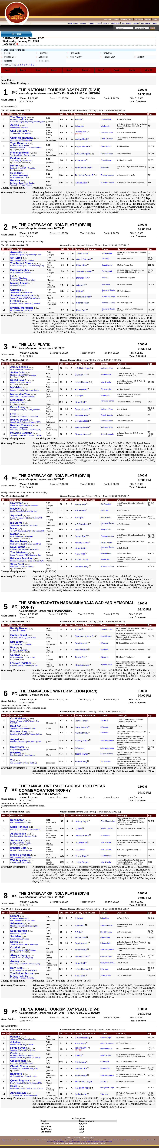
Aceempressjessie (30, 1095)
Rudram (15, 180)
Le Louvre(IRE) (34, 829)
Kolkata (148, 19)
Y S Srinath (80, 510)
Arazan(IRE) (15, 286)
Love (13, 414)
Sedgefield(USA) (16, 292)
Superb (23, 933)
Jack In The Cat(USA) (35, 1088)
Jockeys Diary (76, 57)
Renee (26, 939)
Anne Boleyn (18, 1093)
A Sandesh (80, 925)
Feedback (77, 1138)
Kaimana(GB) (31, 970)
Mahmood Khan (107, 133)
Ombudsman (18, 1060)
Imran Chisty (81, 761)
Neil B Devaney (106, 139)
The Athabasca (19, 552)
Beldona (15, 158)
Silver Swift (17, 564)
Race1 (8, 70)
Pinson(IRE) (14, 397)
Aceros (14, 125)
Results (7, 53)
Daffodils (23, 631)
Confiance (27, 644)
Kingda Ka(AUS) (16, 939)
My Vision (16, 387)
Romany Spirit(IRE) (33, 544)
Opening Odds (10, 57)
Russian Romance (21, 425)
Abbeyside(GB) (16, 1039)
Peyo (13, 647)
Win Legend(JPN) (17, 260)
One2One (107, 53)
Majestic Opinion (34, 742)
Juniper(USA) (15, 133)
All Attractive (18, 833)
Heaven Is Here (36, 734)
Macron (14, 534)
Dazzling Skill (33, 926)
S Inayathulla (106, 389)
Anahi (29, 863)
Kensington (17, 820)
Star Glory (16, 642)
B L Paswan (81, 842)
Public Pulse (115, 23)
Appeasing (32, 375)
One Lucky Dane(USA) (18, 429)
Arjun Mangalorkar (107, 740)
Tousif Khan (80, 131)
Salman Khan (82, 303)
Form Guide (75, 53)
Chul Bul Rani (18, 131)
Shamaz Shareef (84, 271)
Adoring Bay (29, 260)
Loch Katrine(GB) (35, 518)
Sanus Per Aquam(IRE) (19, 255)
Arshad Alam (81, 183)
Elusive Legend (29, 155)
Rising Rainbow (31, 511)
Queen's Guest (30, 638)
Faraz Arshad (106, 146)
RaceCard (43, 53)
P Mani (78, 119)
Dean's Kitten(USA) (17, 970)
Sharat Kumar (106, 119)
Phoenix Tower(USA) (18, 561)
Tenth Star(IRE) (16, 161)
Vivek (77, 529)
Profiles (83, 23)
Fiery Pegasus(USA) (37, 122)
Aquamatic (16, 515)
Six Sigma (28, 310)
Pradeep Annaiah (107, 175)
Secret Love (26, 133)
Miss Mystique (30, 755)
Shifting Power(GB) (17, 544)
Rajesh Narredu (107, 415)
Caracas (15, 655)
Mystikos (15, 752)
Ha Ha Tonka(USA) (25, 958)
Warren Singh (105, 1038)
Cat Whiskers (18, 718)
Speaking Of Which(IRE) (19, 728)
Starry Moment (34, 410)
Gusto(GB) (14, 631)
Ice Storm (16, 523)
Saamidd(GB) (15, 1069)
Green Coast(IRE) (17, 140)
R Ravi (79, 291)
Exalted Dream (19, 419)
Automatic (16, 840)
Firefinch (15, 301)
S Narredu (104, 643)
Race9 (133, 70)
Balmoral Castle (30, 836)
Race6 (86, 70)
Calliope (24, 402)
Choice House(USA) (36, 266)
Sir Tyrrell (16, 257)
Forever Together (20, 663)
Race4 (55, 70)
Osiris (13, 1053)
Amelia (32, 1050)
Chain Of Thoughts (21, 137)
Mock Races (44, 61)
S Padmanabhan (106, 754)
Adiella (32, 728)
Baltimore (16, 1073)
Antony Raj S (81, 139)
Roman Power (18, 541)
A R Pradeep (81, 389)
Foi (12, 275)
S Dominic (105, 168)
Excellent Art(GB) (16, 303)
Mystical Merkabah (21, 308)
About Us (68, 1138)
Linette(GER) (23, 650)
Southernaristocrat (21, 295)
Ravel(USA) (14, 402)
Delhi (155, 19)
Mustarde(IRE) (34, 964)
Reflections (34, 549)
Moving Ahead (19, 283)
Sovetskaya (33, 944)
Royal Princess (26, 185)
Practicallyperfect (29, 1039)
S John (78, 629)
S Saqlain (79, 126)
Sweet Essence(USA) (32, 422)
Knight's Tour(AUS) (17, 382)
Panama (15, 1036)
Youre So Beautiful (25, 850)
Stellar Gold (17, 372)
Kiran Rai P (81, 310)
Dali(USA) (14, 749)
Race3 (39, 70)
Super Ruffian (18, 930)
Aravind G (105, 278)
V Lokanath (105, 126)
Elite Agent (16, 399)
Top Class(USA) (16, 155)
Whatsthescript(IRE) (17, 863)
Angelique (28, 822)
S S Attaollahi (107, 253)
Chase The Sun (30, 1076)
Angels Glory (30, 920)
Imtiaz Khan (104, 918)
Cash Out (16, 173)
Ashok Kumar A (83, 259)
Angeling (28, 140)
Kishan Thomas (107, 542)
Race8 (117, 70)
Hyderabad (139, 19)
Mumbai (124, 19)
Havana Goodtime (35, 148)
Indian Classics (73, 23)
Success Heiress (27, 567)
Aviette (23, 286)
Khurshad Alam (82, 665)
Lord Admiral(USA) (17, 843)
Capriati (15, 947)
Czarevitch (16, 503)
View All (148, 70)
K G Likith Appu (82, 154)
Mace (13, 528)
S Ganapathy (106, 374)
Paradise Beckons (21, 433)
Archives (106, 23)
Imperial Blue (18, 848)
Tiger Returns (18, 143)
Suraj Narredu (81, 643)
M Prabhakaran (82, 427)
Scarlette (28, 273)
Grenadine (28, 292)
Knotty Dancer (19, 628)
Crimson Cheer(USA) (27, 280)
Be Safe (13, 650)
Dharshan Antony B (84, 175)
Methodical (29, 1063)
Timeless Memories (28, 397)
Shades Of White (34, 435)
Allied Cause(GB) (33, 1058)
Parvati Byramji (106, 636)
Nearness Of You (31, 665)
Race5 (70, 70)
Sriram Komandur (107, 434)
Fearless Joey (18, 731)
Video (99, 23)
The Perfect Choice (21, 263)
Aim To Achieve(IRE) (34, 1083)
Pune (131, 19)
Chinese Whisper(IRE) (18, 266)
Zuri (12, 760)
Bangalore (107, 19)
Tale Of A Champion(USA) (20, 531)
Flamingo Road (19, 152)
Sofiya (14, 942)
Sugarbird (31, 168)
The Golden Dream (21, 973)
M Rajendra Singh (107, 182)
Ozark (13, 1086)
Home (154, 23)
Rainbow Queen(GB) (32, 303)
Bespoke (24, 127)
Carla (27, 177)
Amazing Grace (35, 255)
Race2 (24, 70)
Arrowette (16, 252)
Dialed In (13, 958)
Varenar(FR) (15, 127)
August (14, 739)
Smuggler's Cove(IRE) (18, 410)
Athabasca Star (35, 555)
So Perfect (29, 536)
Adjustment (17, 923)
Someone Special (32, 390)
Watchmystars (19, 860)
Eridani (14, 916)
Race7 (102, 70)
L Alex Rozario (81, 382)
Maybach (15, 508)
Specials (136, 23)
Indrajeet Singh (83, 297)
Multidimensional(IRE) (18, 375)
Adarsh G (80, 285)
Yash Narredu (81, 415)
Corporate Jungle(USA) (19, 122)
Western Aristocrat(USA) (19, 298)
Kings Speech (18, 1047)
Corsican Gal (30, 657)
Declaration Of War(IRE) (19, 549)
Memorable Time (20, 394)
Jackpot (140, 57)
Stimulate (28, 857)
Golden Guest (18, 635)
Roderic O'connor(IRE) (18, 416)
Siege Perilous (19, 826)
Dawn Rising (18, 407)
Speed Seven (18, 380)
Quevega (15, 290)
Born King (16, 968)
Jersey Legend (19, 367)
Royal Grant (17, 547)
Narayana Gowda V (107, 963)
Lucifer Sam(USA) (17, 511)
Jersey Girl (29, 369)
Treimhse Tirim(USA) (30, 1069)
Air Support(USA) (16, 177)
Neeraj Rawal (81, 754)
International (145, 23)
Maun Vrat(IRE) (31, 763)
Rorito (14, 165)
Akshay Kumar (82, 542)
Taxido (28, 382)
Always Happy (18, 955)
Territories (14, 280)
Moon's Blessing (20, 854)
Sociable (15, 936)
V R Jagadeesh (82, 421)
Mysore (116, 19)
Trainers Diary (109, 57)
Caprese (32, 950)
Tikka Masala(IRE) (38, 531)
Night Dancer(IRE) (31, 525)
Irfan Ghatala (106, 382)
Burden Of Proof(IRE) (18, 148)
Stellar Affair (27, 161)
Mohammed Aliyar (83, 167)
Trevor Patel (82, 253)
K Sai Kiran (80, 160)
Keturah (30, 1045)
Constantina (33, 416)
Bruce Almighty (19, 270)
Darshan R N (82, 278)
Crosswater (17, 747)
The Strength (18, 117)
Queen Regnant (19, 1080)
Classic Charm (19, 1066)
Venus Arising (35, 298)
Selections (43, 57)
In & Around (126, 23)
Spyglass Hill (24, 749)
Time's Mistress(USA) (35, 561)
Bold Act (15, 726)
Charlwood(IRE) (35, 429)
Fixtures (91, 23)
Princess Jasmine (21, 558)
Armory (14, 961)
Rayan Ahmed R (83, 146)
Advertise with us (88, 1138)
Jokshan (15, 1042)
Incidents (8, 61)
